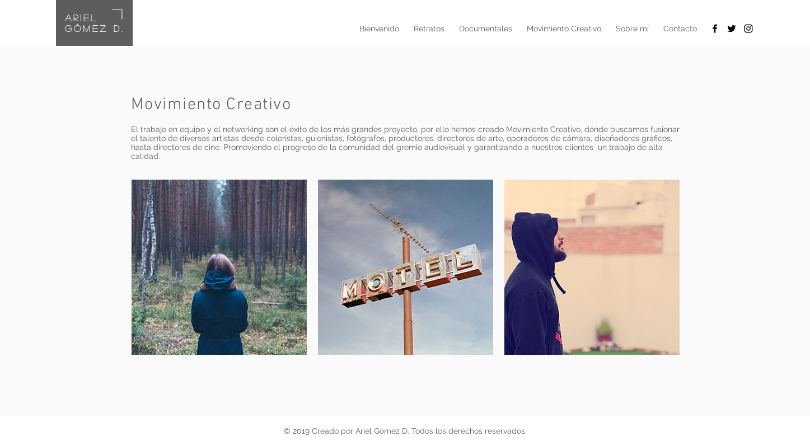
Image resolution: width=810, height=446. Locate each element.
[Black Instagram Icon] (748, 28)
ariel (81, 17)
